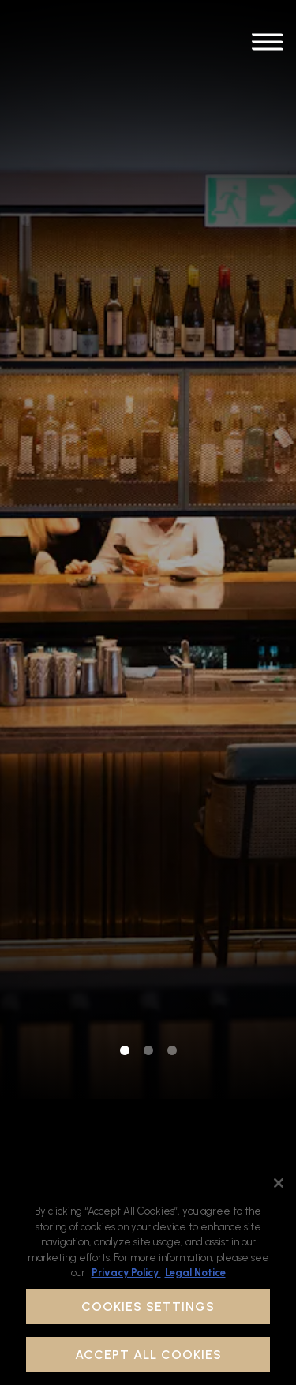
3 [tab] (172, 926)
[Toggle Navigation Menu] (267, 44)
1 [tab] (125, 926)
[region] (148, 1275)
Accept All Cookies (148, 1354)
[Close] (278, 1183)
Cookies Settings (148, 1306)
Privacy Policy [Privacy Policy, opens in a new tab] (126, 1272)
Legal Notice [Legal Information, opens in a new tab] (195, 1272)
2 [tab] (148, 926)
